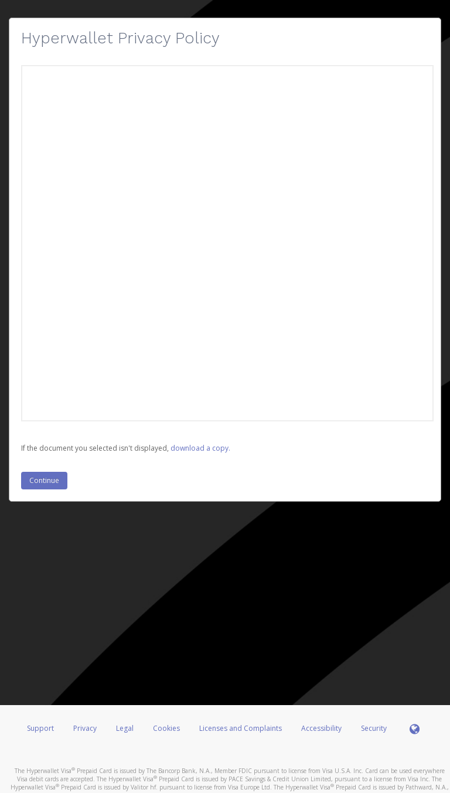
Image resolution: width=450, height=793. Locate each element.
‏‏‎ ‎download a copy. (199, 448)
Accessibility (321, 728)
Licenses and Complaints (241, 728)
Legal (125, 728)
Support (40, 728)
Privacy (85, 728)
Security (374, 728)
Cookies (166, 728)
